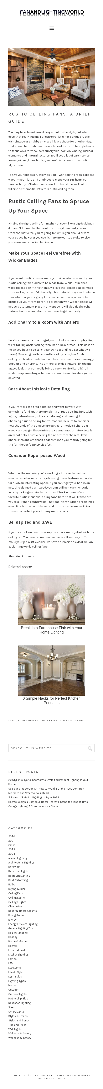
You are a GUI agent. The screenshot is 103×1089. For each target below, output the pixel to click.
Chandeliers (15, 906)
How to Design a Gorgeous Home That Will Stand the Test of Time (48, 801)
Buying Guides (28, 720)
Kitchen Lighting (18, 954)
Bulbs (11, 884)
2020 (13, 720)
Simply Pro (46, 1075)
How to (12, 945)
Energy (12, 919)
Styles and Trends (19, 1020)
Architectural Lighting (21, 862)
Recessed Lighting (19, 1002)
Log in (61, 1078)
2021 (11, 840)
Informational (16, 950)
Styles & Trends (72, 720)
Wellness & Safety (19, 1033)
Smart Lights (16, 1011)
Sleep (11, 1007)
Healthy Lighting (18, 932)
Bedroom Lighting (19, 875)
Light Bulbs (15, 976)
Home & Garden (18, 941)
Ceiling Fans (49, 720)
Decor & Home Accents (22, 910)
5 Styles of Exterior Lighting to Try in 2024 (33, 797)
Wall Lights (15, 1029)
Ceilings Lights (17, 902)
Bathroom (14, 866)
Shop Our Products (21, 556)
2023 (11, 849)
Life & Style (15, 972)
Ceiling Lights (16, 897)
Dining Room (16, 915)
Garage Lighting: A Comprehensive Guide (33, 806)
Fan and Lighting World (51, 14)
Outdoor (13, 989)
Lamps (12, 959)
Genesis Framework (74, 1075)
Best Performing (18, 880)
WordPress (46, 1078)
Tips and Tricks (17, 1024)
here (61, 497)
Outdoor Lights (17, 994)
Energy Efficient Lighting (23, 924)
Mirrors (12, 985)
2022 (11, 845)
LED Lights (14, 967)
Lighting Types (17, 981)
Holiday (12, 937)
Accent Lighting (17, 858)
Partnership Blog (18, 998)
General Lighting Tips (21, 928)
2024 (11, 853)
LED (10, 963)
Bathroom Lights (18, 871)
